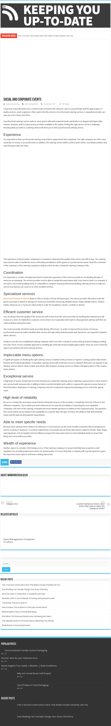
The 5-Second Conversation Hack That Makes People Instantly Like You (45, 36)
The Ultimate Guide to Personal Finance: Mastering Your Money (28, 560)
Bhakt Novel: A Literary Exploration (16, 565)
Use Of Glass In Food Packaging (32, 624)
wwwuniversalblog (13, 104)
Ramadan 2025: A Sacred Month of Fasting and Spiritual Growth (28, 538)
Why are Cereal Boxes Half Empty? (34, 613)
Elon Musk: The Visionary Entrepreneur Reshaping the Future (26, 556)
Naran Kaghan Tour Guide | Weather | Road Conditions (29, 605)
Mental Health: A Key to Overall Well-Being (19, 551)
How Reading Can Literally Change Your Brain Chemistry (25, 529)
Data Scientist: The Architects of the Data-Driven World (24, 547)
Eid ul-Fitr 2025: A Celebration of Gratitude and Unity (23, 533)
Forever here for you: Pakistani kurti (19, 597)
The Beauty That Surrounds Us (14, 542)
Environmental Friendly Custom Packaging (26, 590)
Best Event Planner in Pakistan (17, 238)
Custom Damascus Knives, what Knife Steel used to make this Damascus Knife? (90, 444)
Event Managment (31, 104)
